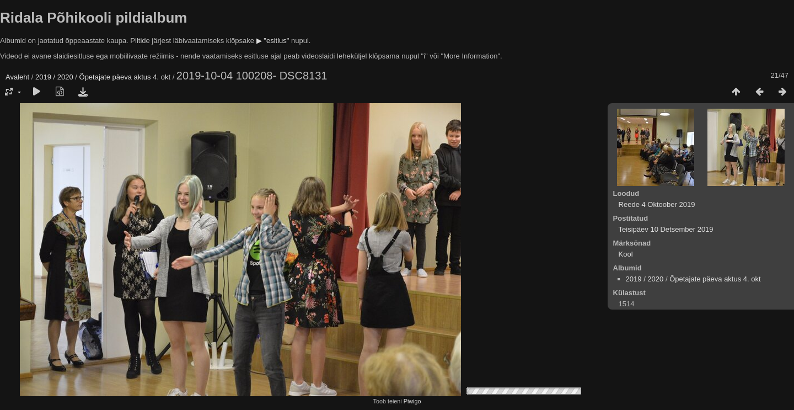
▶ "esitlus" (272, 40)
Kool (626, 254)
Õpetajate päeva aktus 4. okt (125, 77)
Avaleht (17, 77)
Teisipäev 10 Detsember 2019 (666, 229)
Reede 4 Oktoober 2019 (657, 204)
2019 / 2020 (54, 77)
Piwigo (412, 401)
